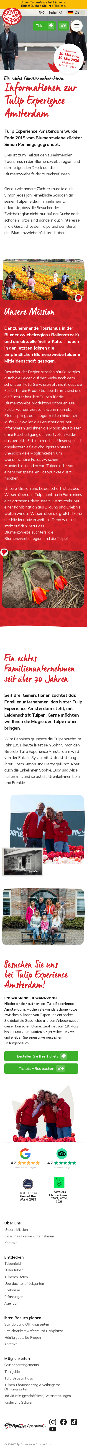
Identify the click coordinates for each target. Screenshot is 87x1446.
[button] (76, 12)
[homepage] (12, 16)
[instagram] (52, 1422)
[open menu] (77, 26)
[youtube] (52, 1429)
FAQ (42, 12)
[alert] (43, 4)
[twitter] (74, 1422)
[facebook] (63, 1422)
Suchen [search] (56, 12)
